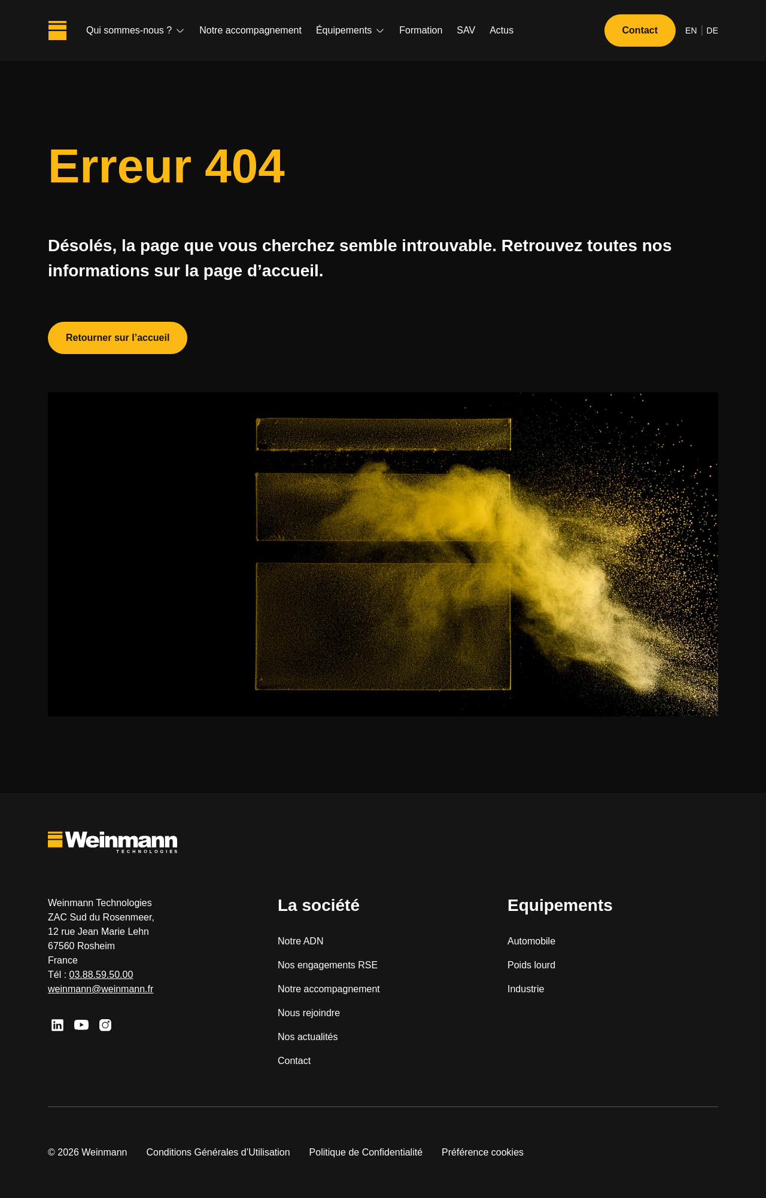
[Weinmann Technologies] (57, 30)
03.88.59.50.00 (101, 975)
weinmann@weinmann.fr (100, 989)
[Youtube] (81, 1025)
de (712, 30)
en (691, 30)
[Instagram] (105, 1025)
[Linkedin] (57, 1025)
